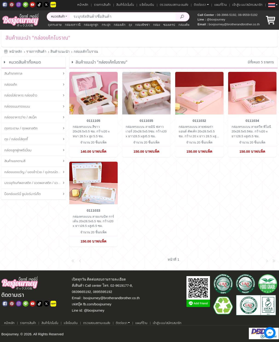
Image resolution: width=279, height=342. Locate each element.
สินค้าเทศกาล (35, 73)
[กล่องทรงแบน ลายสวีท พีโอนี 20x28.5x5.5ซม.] (252, 93)
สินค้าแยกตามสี (35, 161)
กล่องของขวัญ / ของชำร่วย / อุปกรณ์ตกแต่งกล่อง (35, 172)
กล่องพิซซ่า (142, 24)
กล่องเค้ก (119, 24)
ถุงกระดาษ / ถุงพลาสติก (35, 128)
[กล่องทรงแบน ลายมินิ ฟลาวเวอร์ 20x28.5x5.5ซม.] (146, 93)
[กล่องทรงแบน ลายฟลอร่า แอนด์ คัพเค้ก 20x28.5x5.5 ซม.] (199, 93)
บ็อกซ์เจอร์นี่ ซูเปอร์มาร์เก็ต (35, 194)
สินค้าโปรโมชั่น (125, 5)
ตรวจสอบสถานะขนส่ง (174, 5)
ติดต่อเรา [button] (200, 5)
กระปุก (106, 24)
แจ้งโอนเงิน (147, 5)
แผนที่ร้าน (220, 5)
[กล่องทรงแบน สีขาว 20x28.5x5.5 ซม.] (93, 93)
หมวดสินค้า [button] (58, 16)
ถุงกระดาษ (55, 24)
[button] (273, 5)
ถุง (130, 24)
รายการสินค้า (102, 5)
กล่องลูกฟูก (91, 24)
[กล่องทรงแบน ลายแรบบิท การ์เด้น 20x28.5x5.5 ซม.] (93, 182)
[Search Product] (182, 16)
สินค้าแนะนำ (60, 51)
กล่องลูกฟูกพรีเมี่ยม (35, 150)
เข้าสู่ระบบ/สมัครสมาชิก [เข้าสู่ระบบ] (247, 5)
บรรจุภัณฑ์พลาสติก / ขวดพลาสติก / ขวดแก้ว (35, 183)
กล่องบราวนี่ (73, 24)
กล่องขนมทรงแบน (35, 106)
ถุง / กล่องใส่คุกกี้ (35, 139)
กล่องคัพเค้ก (186, 24)
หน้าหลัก (82, 5)
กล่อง (156, 24)
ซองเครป (169, 24)
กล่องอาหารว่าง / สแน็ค (35, 117)
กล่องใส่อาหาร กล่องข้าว (35, 95)
